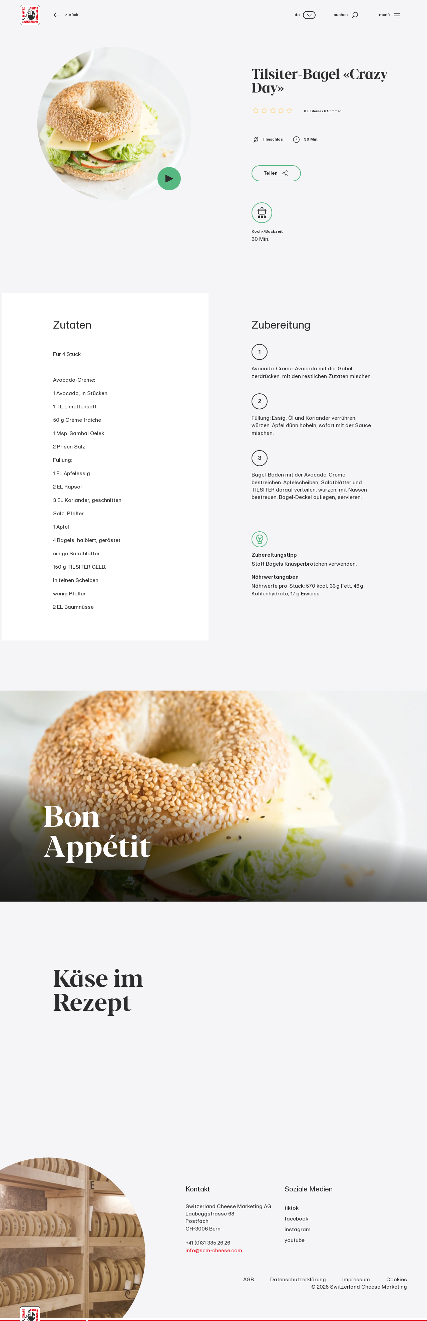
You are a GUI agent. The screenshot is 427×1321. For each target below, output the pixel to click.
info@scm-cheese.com (213, 1250)
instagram (298, 1229)
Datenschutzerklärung (298, 1279)
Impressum (356, 1279)
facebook (296, 1218)
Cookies (396, 1279)
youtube (295, 1240)
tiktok (292, 1208)
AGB (248, 1279)
